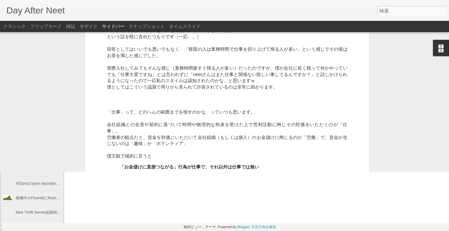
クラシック (14, 26)
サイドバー (113, 26)
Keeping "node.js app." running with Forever (53, 126)
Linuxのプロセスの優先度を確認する (47, 169)
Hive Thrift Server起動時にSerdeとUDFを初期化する (61, 212)
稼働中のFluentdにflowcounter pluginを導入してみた (61, 198)
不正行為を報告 (263, 227)
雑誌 (70, 26)
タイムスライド (185, 26)
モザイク (89, 26)
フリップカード (46, 26)
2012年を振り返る (31, 154)
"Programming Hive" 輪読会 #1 (42, 140)
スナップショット (147, 26)
